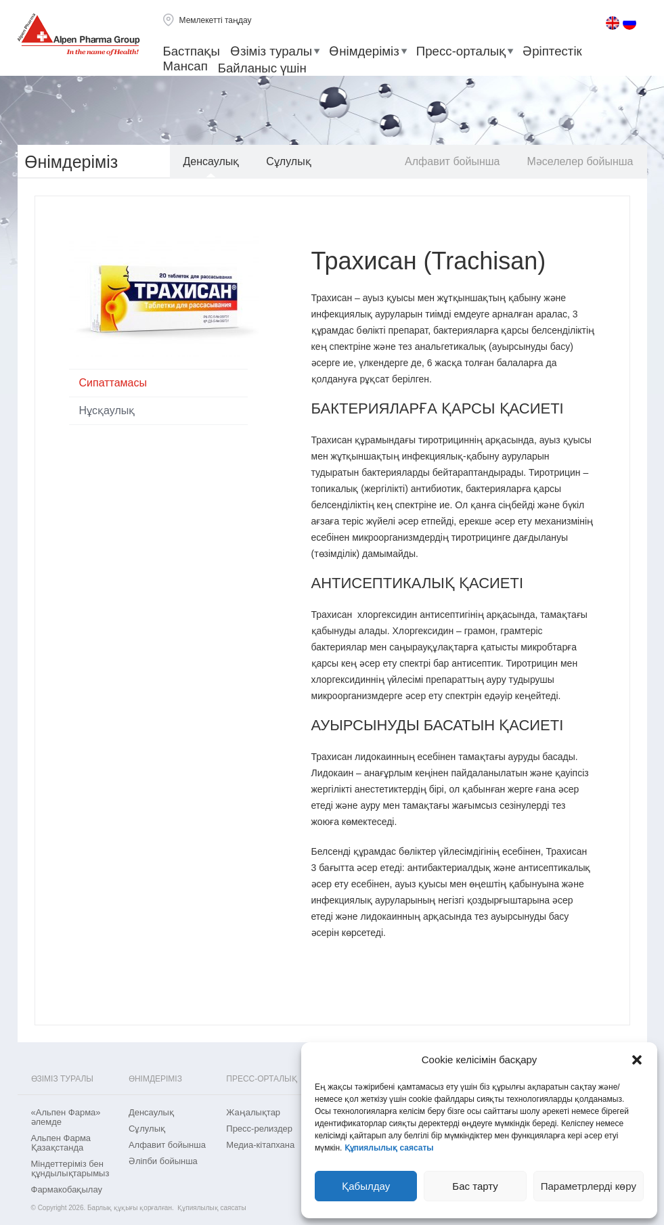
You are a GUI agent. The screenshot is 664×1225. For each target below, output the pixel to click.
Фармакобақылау (66, 1190)
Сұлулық (288, 161)
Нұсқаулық (107, 410)
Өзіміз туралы (271, 51)
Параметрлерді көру (588, 1186)
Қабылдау (366, 1186)
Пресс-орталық (461, 51)
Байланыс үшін (262, 68)
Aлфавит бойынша (452, 161)
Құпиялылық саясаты (389, 1148)
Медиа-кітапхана (260, 1145)
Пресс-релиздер (259, 1129)
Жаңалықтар (253, 1112)
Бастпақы (191, 51)
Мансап (185, 66)
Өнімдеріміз (364, 51)
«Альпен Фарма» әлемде (66, 1117)
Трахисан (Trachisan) (428, 261)
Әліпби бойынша (163, 1161)
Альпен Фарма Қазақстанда (61, 1143)
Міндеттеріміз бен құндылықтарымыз (70, 1168)
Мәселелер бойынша (580, 161)
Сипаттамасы (113, 382)
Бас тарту (474, 1186)
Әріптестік (552, 51)
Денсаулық (211, 161)
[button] (637, 1060)
